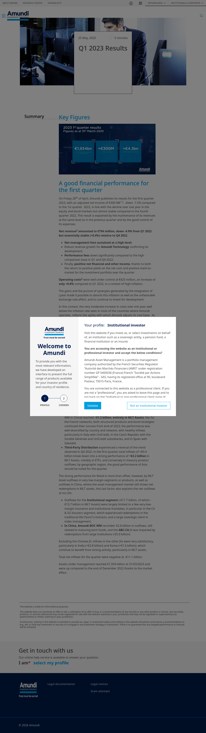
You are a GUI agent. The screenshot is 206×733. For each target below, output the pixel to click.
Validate (92, 406)
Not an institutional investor (148, 406)
